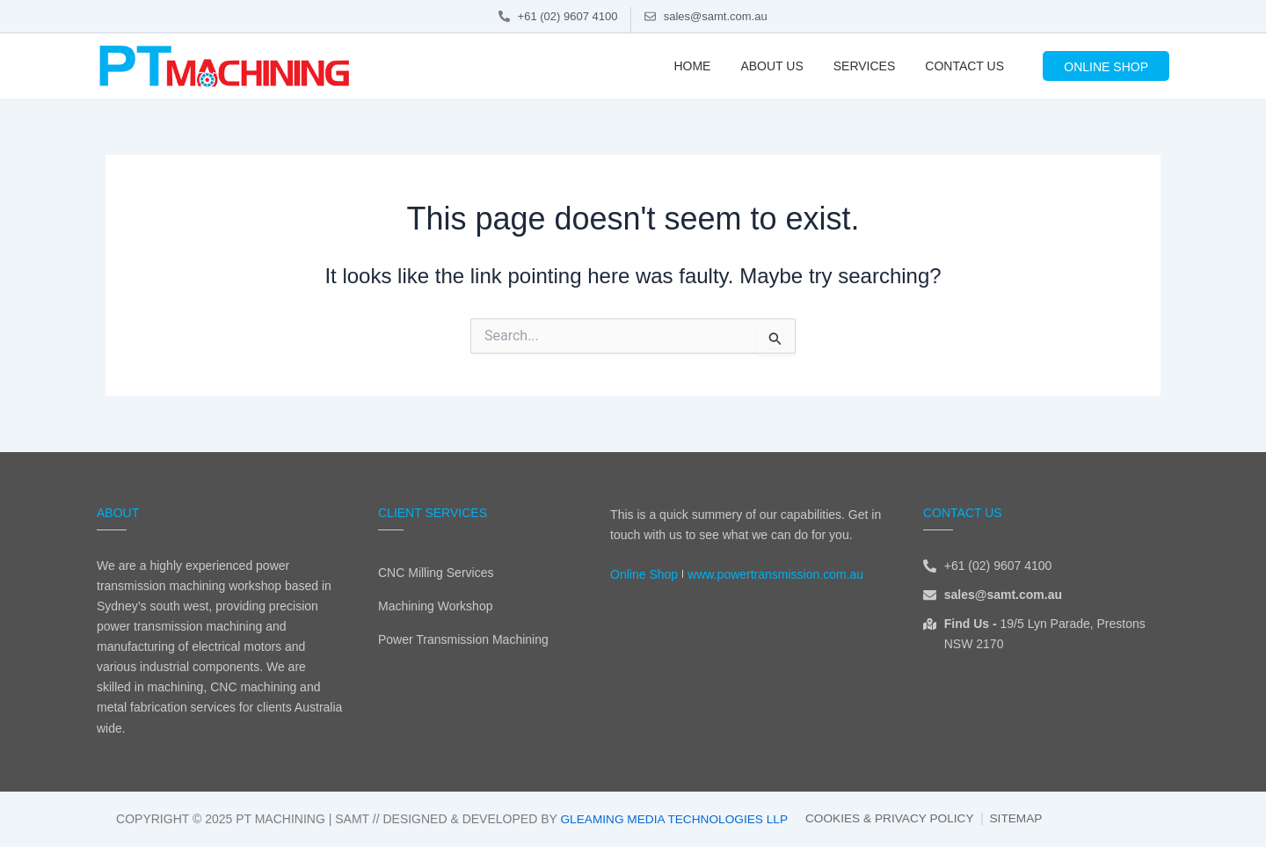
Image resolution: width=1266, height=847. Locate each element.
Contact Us (964, 66)
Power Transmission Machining (463, 639)
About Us (771, 66)
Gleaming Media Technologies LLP (671, 819)
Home (691, 66)
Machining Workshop (435, 606)
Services (864, 66)
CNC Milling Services (435, 573)
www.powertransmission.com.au (775, 574)
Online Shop (644, 574)
